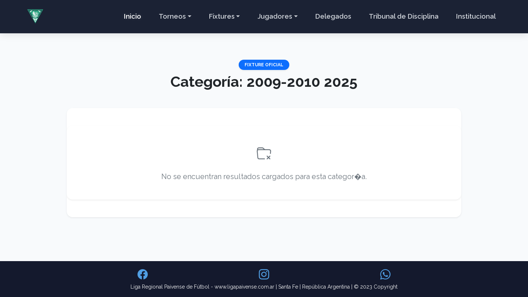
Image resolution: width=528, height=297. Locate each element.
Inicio (132, 16)
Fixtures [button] (222, 16)
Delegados (333, 16)
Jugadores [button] (274, 16)
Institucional (476, 16)
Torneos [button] (172, 16)
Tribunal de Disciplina (404, 16)
